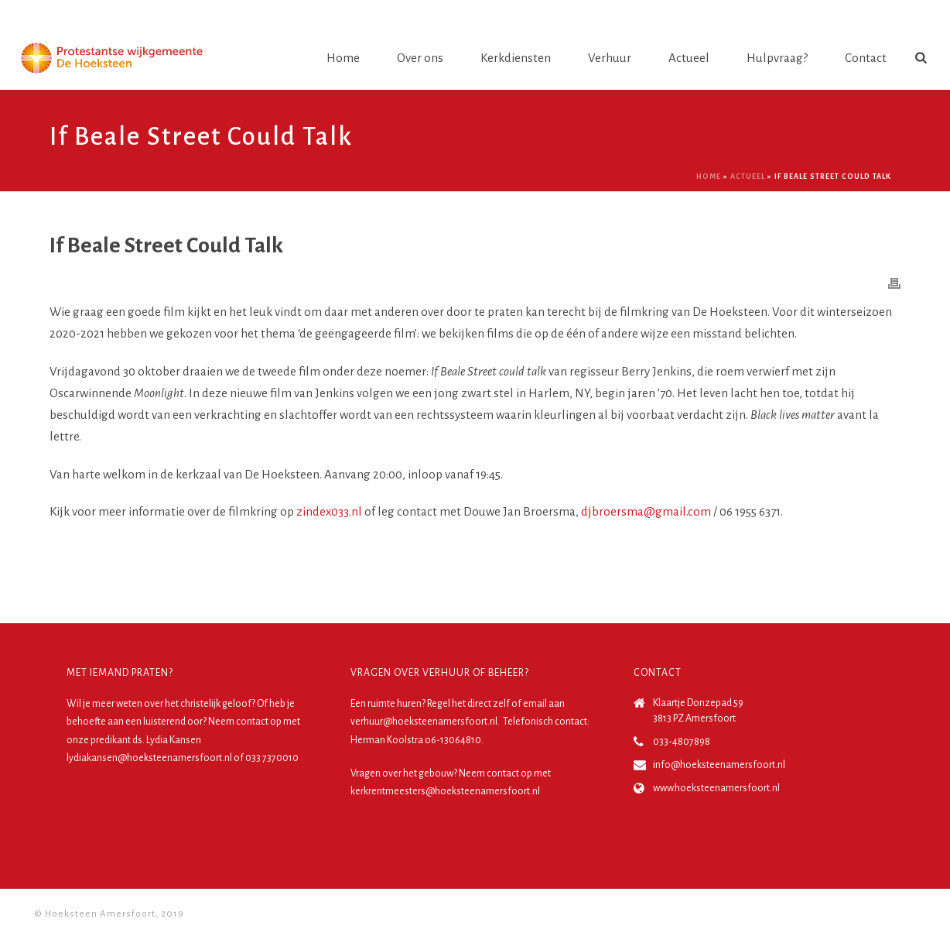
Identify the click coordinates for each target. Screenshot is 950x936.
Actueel (688, 57)
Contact (866, 57)
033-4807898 (681, 741)
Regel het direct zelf (468, 703)
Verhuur (609, 57)
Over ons (420, 57)
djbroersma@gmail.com (646, 511)
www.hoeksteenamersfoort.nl (716, 788)
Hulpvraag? (777, 57)
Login (901, 14)
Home (343, 57)
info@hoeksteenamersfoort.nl (719, 764)
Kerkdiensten (515, 57)
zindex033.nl (329, 511)
